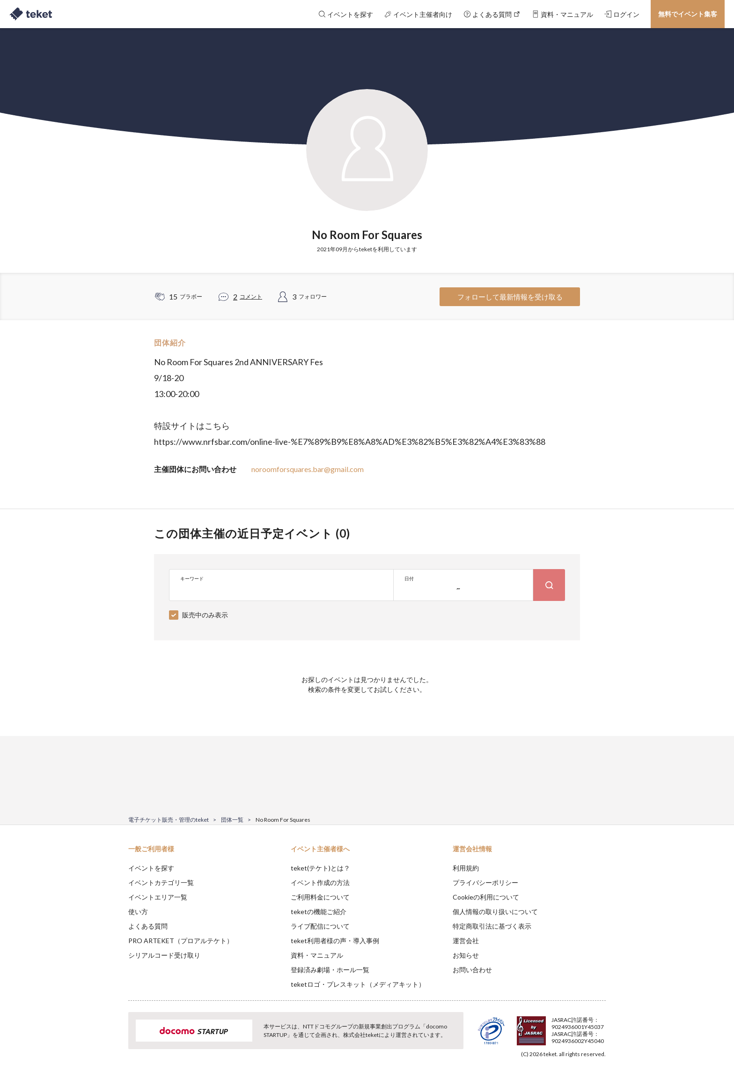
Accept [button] (600, 1026)
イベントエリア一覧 (157, 897)
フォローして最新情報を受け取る (510, 297)
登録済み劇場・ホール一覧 (330, 970)
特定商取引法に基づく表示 (492, 926)
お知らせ (466, 955)
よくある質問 (148, 926)
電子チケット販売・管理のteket (168, 819)
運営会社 (466, 941)
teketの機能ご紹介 (318, 911)
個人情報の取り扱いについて (495, 911)
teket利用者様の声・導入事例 (335, 941)
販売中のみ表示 (205, 615)
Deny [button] (552, 1026)
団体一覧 (232, 819)
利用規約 (466, 868)
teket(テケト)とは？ (320, 868)
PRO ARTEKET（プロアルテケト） (180, 941)
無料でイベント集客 (687, 14)
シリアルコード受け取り (164, 955)
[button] (113, 1038)
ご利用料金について (320, 897)
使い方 (138, 911)
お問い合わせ (472, 970)
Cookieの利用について (486, 897)
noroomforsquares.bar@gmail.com (307, 469)
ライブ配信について (320, 926)
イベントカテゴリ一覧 (161, 882)
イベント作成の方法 (320, 882)
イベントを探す (151, 868)
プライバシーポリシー (485, 882)
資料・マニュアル (317, 955)
